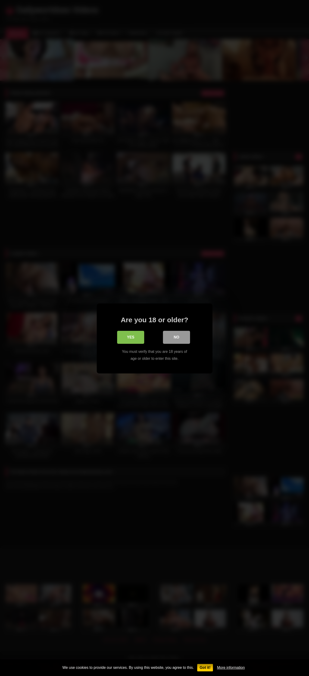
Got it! (205, 668)
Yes (130, 337)
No (176, 337)
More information (231, 668)
